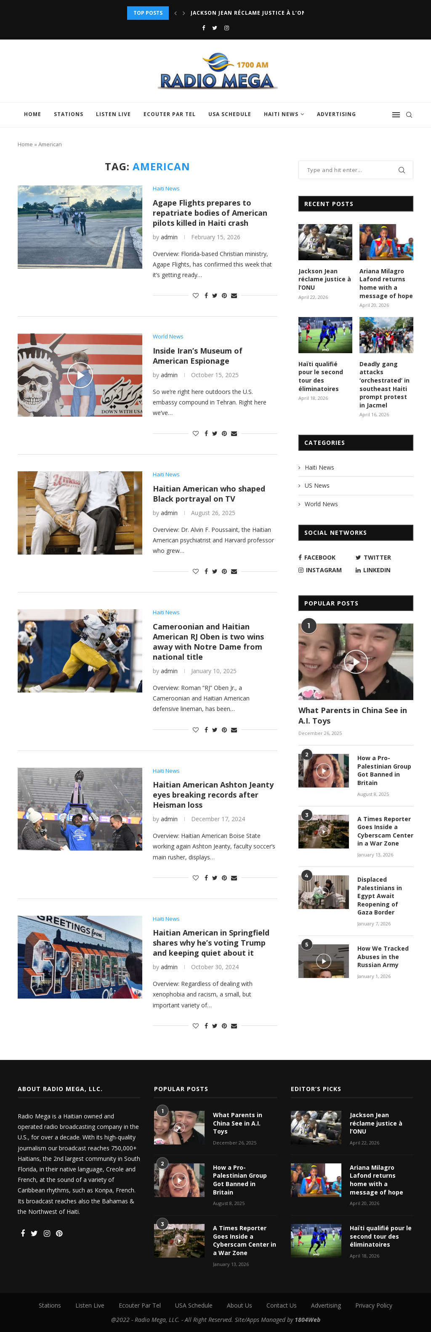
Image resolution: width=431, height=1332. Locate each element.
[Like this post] (196, 295)
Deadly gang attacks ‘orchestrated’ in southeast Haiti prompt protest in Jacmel (384, 384)
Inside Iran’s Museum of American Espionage (197, 356)
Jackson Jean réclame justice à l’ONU (251, 12)
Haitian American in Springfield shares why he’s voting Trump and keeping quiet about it (211, 943)
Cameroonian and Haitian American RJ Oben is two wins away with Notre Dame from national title (208, 641)
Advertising (336, 114)
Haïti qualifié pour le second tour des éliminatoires (320, 376)
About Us (239, 1305)
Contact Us (281, 1305)
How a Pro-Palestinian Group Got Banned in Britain (384, 770)
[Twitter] (214, 28)
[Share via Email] (234, 295)
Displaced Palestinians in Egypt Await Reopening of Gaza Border (379, 895)
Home (32, 114)
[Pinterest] (59, 1234)
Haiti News (281, 114)
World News (168, 336)
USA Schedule (229, 114)
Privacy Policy (373, 1305)
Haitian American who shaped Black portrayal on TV (209, 494)
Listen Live (113, 114)
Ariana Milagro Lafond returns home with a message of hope (386, 283)
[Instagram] (226, 28)
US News (317, 485)
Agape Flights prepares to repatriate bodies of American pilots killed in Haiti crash (210, 213)
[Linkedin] (382, 570)
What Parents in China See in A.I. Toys (352, 715)
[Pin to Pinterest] (224, 295)
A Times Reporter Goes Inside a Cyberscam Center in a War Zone (385, 831)
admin (169, 237)
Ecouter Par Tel (170, 114)
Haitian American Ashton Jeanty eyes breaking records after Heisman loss (213, 795)
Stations (68, 114)
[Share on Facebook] (206, 295)
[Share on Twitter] (215, 295)
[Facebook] (203, 28)
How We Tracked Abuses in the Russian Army (383, 956)
